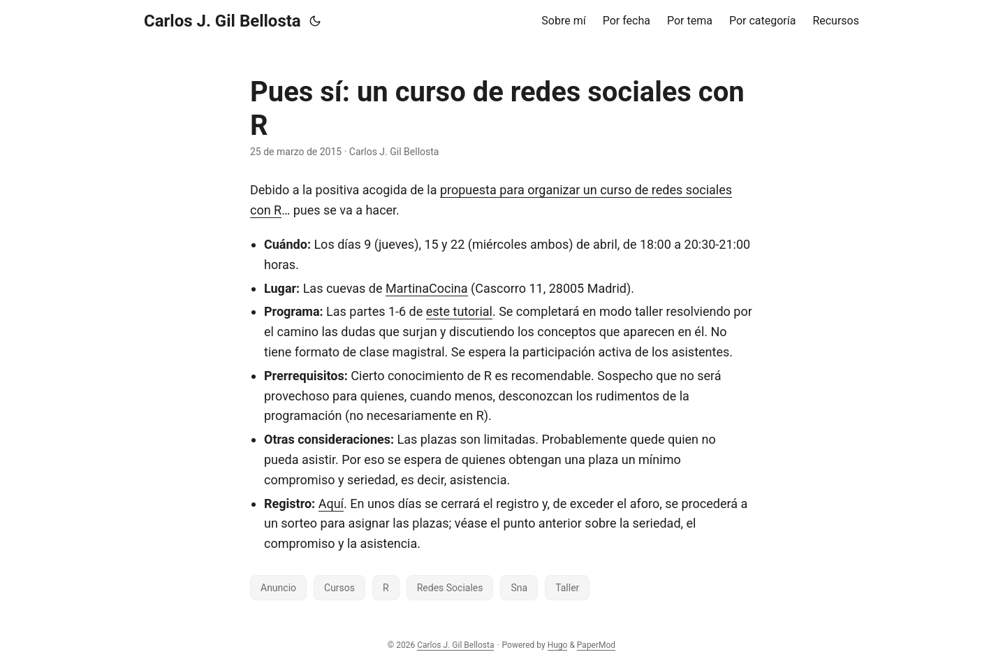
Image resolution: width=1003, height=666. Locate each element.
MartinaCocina (427, 288)
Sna (519, 587)
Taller (567, 587)
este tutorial (459, 311)
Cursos (339, 587)
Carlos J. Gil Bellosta (222, 21)
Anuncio (278, 587)
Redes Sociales (450, 587)
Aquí (331, 503)
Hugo (558, 645)
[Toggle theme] (315, 21)
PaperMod (596, 645)
